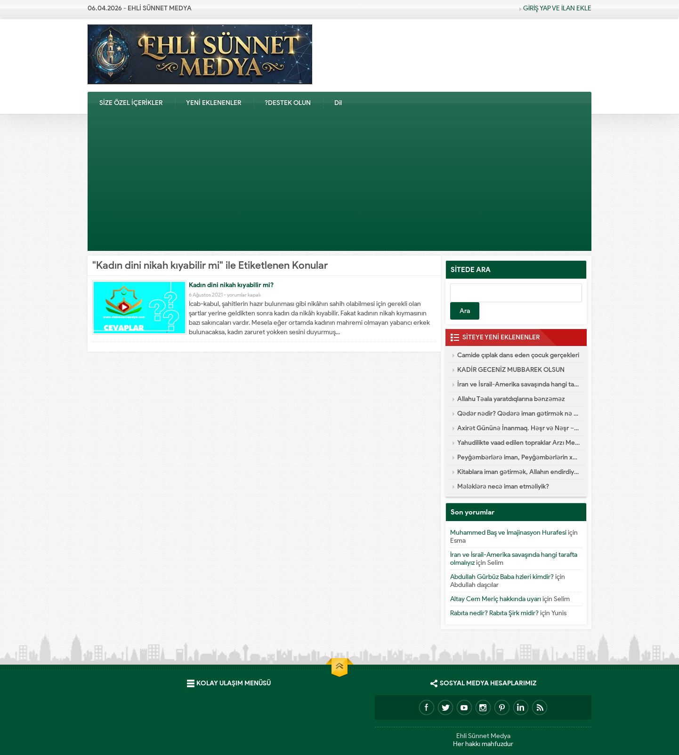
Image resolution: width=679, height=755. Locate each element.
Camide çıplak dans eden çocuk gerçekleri (518, 355)
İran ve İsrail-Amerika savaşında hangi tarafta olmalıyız (518, 384)
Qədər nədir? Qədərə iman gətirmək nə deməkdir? (518, 414)
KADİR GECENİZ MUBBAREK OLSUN (511, 370)
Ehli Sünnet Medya (483, 736)
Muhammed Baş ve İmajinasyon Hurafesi (508, 533)
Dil (338, 103)
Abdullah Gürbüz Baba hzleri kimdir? (502, 577)
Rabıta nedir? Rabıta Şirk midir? (494, 613)
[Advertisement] (339, 185)
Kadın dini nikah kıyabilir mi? (231, 285)
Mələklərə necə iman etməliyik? (503, 486)
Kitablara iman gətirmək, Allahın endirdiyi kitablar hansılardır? (518, 472)
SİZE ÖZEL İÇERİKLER (130, 103)
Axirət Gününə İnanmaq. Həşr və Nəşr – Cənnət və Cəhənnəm (518, 428)
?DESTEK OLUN (288, 103)
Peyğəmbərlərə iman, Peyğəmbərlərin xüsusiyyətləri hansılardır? (518, 457)
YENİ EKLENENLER (213, 103)
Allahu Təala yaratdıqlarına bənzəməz (511, 399)
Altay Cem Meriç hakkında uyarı (495, 599)
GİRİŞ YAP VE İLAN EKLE (557, 8)
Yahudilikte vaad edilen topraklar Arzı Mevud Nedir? (518, 443)
